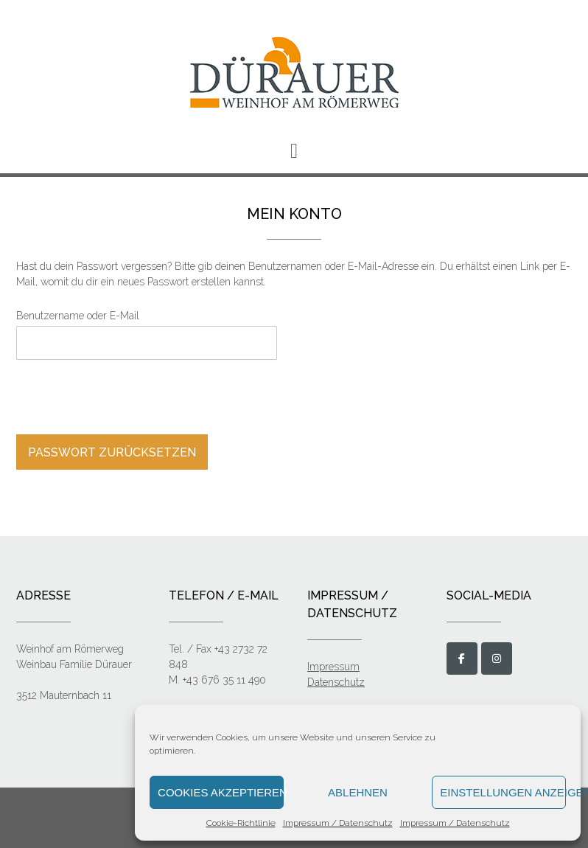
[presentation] (116, 398)
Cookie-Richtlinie (241, 823)
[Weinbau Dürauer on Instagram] (496, 658)
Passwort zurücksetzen (112, 452)
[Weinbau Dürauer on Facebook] (462, 658)
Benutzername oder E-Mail (77, 316)
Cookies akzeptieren (221, 792)
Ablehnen (358, 792)
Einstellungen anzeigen (503, 792)
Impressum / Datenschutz (338, 823)
